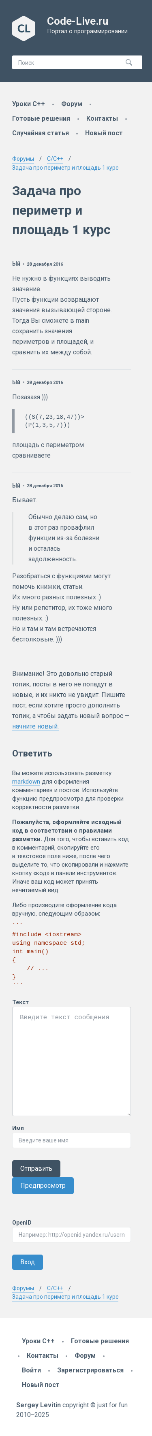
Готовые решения (41, 118)
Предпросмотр (43, 1185)
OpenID (22, 1222)
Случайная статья (40, 133)
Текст (20, 1002)
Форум (71, 104)
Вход (27, 1262)
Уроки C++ (28, 104)
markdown (26, 781)
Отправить (36, 1168)
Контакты (102, 118)
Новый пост (104, 133)
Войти (31, 1370)
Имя (18, 1128)
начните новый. (35, 726)
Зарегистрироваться (90, 1370)
